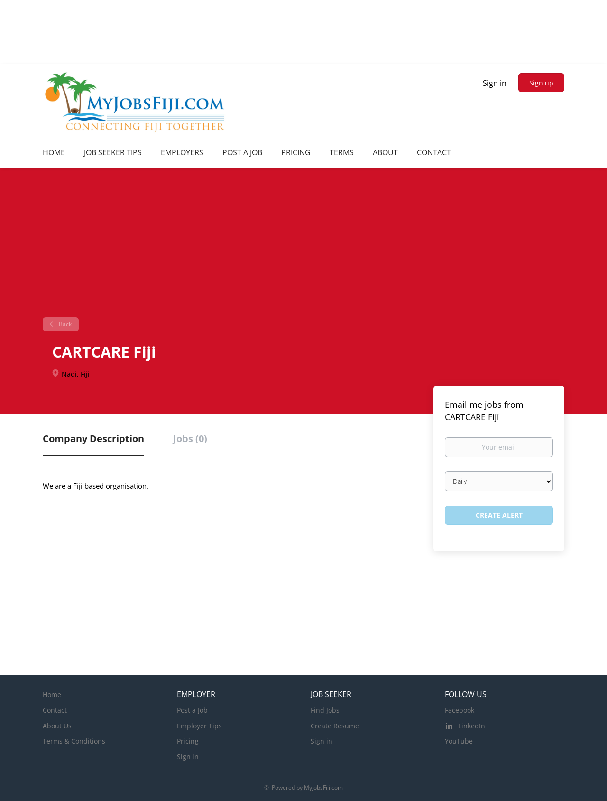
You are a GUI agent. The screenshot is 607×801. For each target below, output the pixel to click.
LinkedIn (471, 725)
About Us (57, 725)
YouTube (459, 740)
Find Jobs (325, 710)
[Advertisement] (303, 245)
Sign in (494, 83)
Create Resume (335, 725)
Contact (55, 710)
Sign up (541, 82)
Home (52, 694)
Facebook (459, 710)
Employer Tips (199, 725)
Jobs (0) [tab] (190, 438)
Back (64, 324)
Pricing (188, 740)
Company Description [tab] (93, 438)
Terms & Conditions (74, 740)
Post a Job (192, 710)
